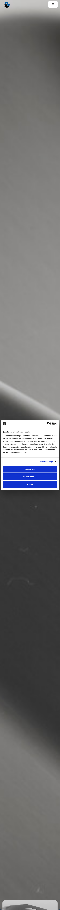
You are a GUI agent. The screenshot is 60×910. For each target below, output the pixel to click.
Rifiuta (30, 484)
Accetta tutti (30, 469)
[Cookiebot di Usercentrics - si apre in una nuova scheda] (47, 423)
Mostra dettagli (46, 462)
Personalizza (30, 477)
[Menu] (53, 4)
